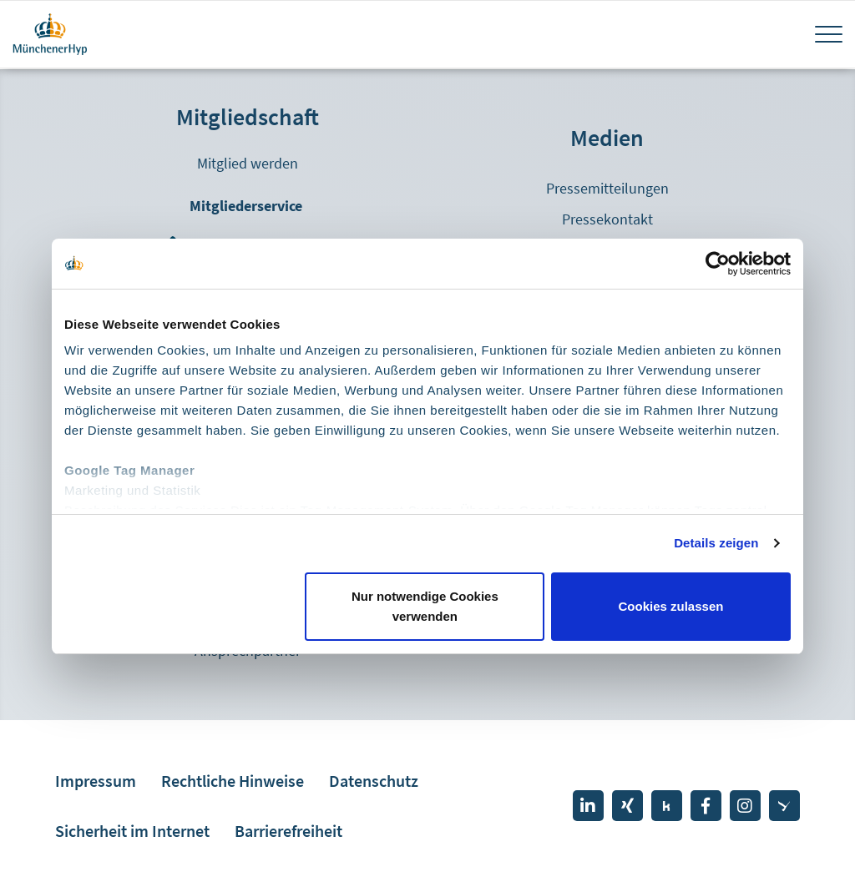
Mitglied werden (247, 163)
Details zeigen (716, 543)
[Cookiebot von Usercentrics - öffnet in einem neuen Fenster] (718, 263)
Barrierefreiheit (288, 830)
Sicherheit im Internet (132, 830)
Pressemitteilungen (607, 188)
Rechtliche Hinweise (232, 780)
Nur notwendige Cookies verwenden (425, 606)
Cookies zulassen (671, 606)
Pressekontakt (607, 219)
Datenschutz (373, 780)
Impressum (95, 780)
